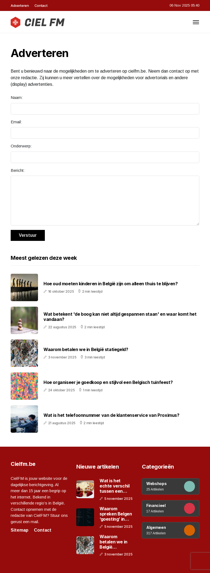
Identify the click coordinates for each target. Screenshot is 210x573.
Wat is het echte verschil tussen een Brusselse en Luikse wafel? (114, 486)
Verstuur (28, 235)
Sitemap (19, 530)
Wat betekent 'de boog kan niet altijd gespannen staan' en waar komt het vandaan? (120, 317)
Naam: (17, 97)
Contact (41, 5)
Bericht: (18, 170)
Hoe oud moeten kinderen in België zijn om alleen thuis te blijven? (110, 283)
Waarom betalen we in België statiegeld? (85, 349)
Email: (16, 121)
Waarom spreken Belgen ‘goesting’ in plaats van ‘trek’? (116, 514)
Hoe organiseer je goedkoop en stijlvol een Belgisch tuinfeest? (108, 382)
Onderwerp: (21, 146)
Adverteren (20, 5)
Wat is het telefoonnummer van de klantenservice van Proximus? (111, 415)
